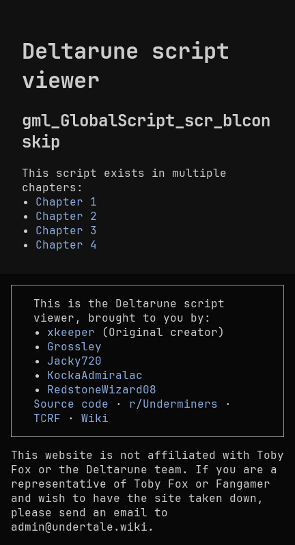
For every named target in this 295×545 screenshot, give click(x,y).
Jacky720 (74, 361)
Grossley (74, 346)
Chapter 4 (66, 245)
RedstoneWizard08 (101, 389)
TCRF (47, 418)
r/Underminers (173, 404)
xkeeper (71, 332)
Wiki (95, 418)
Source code (71, 404)
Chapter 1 (66, 202)
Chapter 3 (66, 230)
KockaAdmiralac (95, 375)
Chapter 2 (66, 216)
